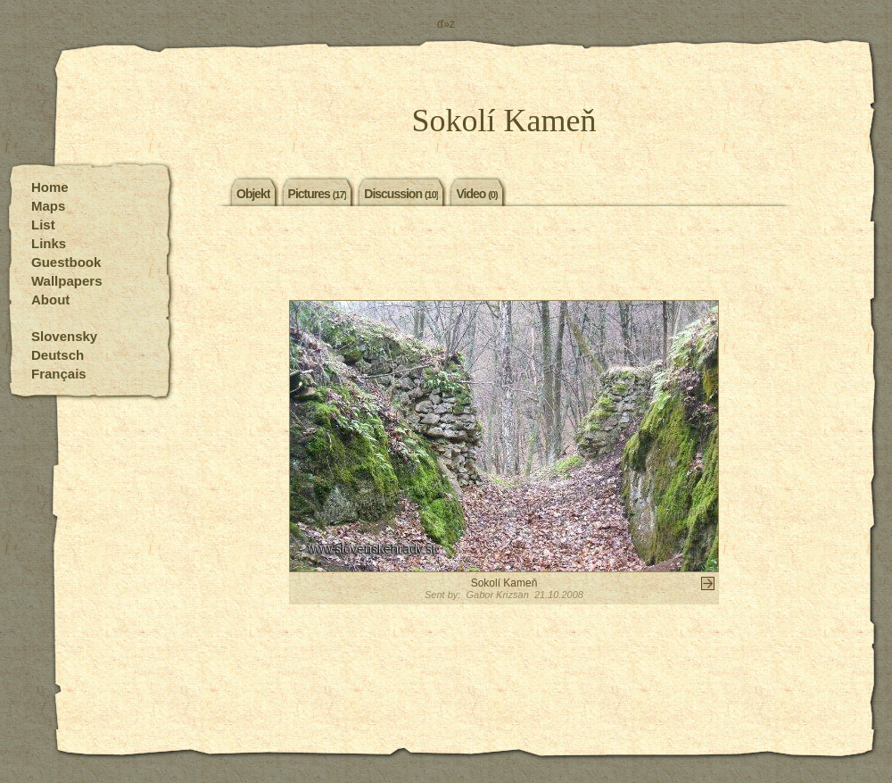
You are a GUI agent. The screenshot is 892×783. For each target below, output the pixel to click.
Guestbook (66, 262)
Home (50, 187)
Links (48, 243)
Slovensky (64, 336)
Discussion (401, 193)
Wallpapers (66, 280)
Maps (48, 205)
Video (476, 193)
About (50, 299)
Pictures (317, 193)
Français (59, 373)
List (43, 224)
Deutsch (57, 354)
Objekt (253, 193)
